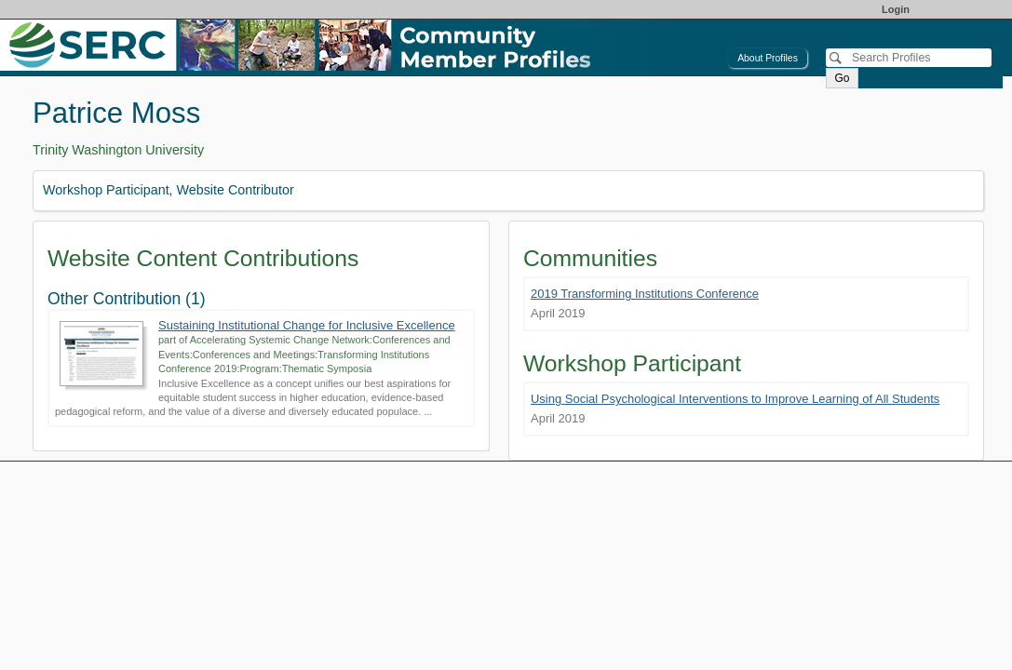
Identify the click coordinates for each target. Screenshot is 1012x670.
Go (841, 78)
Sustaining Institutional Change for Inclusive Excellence (306, 325)
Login (896, 9)
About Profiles (767, 58)
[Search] (909, 57)
